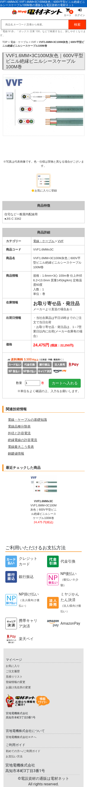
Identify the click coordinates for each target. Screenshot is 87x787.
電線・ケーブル (19, 42)
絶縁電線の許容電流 (22, 440)
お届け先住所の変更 (18, 687)
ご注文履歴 (13, 671)
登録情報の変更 (15, 682)
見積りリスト (14, 676)
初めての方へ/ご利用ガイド (23, 751)
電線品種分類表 (19, 426)
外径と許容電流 (19, 433)
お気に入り (13, 666)
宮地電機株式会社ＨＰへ (21, 737)
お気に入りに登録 (46, 190)
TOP (4, 42)
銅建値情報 (16, 453)
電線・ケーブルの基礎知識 (27, 419)
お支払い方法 (14, 756)
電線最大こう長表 (21, 447)
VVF (33, 42)
